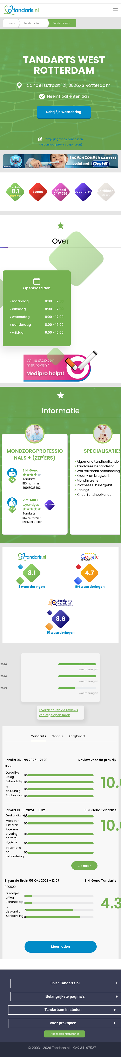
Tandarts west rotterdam (64, 23)
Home (11, 23)
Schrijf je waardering (64, 111)
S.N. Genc (30, 470)
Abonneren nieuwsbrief (65, 1034)
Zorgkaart (77, 736)
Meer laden (60, 946)
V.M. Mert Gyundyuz (31, 502)
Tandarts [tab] (38, 736)
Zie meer (84, 866)
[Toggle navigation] (115, 10)
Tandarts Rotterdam (35, 23)
